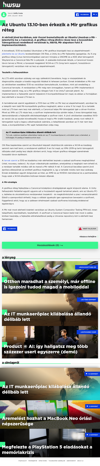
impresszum (22, 460)
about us (80, 460)
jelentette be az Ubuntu (13, 54)
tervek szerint (10, 160)
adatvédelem (71, 460)
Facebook (82, 14)
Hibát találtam (87, 228)
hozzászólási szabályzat (57, 460)
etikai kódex (43, 460)
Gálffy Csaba (18, 13)
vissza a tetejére (88, 237)
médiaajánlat (32, 460)
